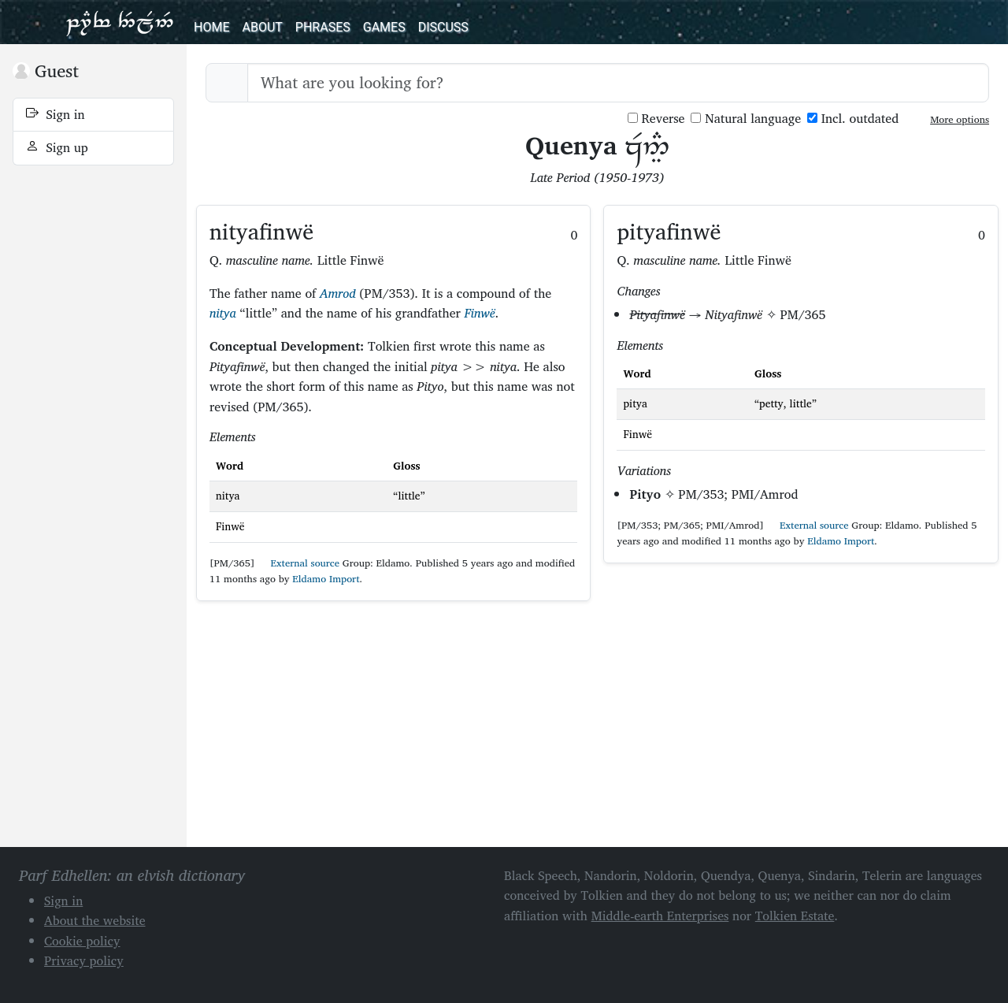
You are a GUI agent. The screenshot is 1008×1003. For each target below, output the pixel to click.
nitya (222, 313)
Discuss (443, 27)
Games (384, 27)
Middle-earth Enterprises (660, 915)
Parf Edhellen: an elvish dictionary (120, 22)
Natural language (746, 118)
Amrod (338, 293)
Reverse (656, 118)
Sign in (55, 114)
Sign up (57, 147)
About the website (95, 920)
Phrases (322, 27)
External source (298, 563)
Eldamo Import (325, 578)
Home (211, 27)
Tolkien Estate (795, 915)
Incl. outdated (853, 118)
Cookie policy (82, 941)
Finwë (480, 313)
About (262, 27)
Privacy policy (84, 960)
